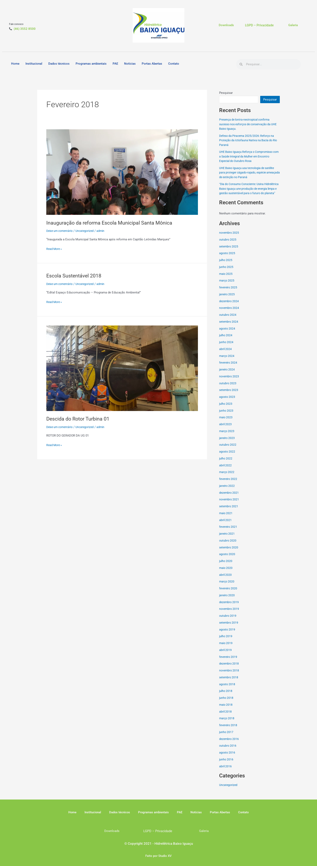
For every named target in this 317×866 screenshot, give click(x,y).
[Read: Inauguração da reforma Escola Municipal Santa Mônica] (122, 172)
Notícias (130, 63)
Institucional (33, 63)
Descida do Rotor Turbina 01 (79, 419)
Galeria (293, 25)
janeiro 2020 (227, 600)
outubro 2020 (228, 545)
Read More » (54, 248)
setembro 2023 (229, 394)
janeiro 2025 (227, 299)
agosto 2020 (227, 559)
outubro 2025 (228, 244)
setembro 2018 (229, 682)
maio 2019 (226, 648)
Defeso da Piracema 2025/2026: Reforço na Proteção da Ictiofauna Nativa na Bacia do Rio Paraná (248, 140)
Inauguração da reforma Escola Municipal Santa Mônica (111, 223)
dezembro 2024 (229, 305)
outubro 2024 (228, 319)
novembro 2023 (229, 381)
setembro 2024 (229, 326)
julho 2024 (226, 340)
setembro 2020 (229, 552)
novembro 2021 (229, 504)
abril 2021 (225, 524)
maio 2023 (226, 422)
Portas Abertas (152, 63)
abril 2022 (225, 470)
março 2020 (227, 586)
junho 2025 (226, 271)
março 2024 (227, 360)
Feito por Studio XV (158, 856)
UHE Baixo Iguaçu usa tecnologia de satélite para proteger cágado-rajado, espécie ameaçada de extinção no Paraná (249, 172)
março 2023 (227, 435)
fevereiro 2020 (228, 593)
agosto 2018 (227, 688)
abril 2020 (225, 579)
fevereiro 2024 (228, 367)
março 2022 (227, 476)
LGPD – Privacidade (259, 25)
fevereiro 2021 (228, 531)
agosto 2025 (227, 258)
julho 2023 (226, 408)
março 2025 (227, 285)
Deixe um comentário (60, 231)
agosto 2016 (227, 757)
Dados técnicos (59, 63)
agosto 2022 (227, 456)
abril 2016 (225, 771)
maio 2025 (226, 278)
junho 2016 (226, 764)
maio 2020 (226, 572)
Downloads (226, 25)
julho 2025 (226, 265)
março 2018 (227, 723)
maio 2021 (226, 517)
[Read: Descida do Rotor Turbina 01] (122, 368)
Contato (173, 63)
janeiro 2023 (227, 442)
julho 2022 (226, 463)
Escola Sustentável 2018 (75, 276)
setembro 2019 (229, 627)
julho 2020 (226, 565)
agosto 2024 (227, 333)
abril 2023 (225, 429)
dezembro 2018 (229, 668)
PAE (115, 63)
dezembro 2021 (229, 497)
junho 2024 (226, 347)
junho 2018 (226, 702)
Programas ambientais (91, 63)
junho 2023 (226, 415)
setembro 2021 (229, 511)
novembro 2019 (229, 613)
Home (15, 63)
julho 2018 (226, 695)
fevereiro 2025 (228, 292)
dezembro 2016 (229, 743)
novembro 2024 (229, 312)
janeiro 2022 (227, 490)
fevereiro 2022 (228, 483)
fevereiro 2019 (228, 661)
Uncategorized (87, 231)
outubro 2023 (228, 388)
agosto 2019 (227, 634)
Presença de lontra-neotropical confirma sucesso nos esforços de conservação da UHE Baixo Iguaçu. (247, 124)
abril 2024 (225, 353)
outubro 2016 (228, 750)
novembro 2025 (229, 237)
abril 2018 (225, 716)
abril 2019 (225, 654)
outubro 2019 (228, 620)
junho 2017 (226, 736)
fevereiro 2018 (228, 730)
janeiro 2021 (227, 538)
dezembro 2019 (229, 606)
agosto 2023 (227, 401)
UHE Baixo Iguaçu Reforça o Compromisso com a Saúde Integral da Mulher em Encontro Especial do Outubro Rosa (248, 156)
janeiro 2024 (227, 374)
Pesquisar (226, 93)
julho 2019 (226, 641)
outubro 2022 (228, 449)
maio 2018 (226, 709)
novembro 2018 (229, 675)
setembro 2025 (229, 251)
